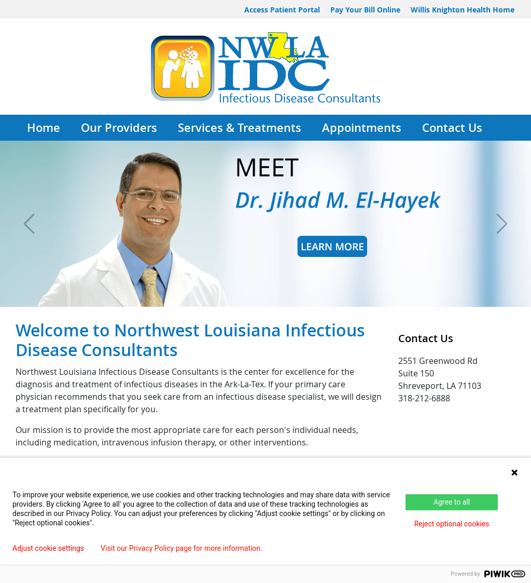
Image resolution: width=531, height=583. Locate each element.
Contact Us (452, 127)
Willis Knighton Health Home (462, 10)
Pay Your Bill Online (365, 10)
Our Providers (119, 127)
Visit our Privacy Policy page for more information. (181, 548)
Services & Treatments (239, 127)
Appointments (361, 127)
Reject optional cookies (452, 524)
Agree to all (452, 502)
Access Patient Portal (282, 10)
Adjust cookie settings (48, 548)
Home (43, 127)
